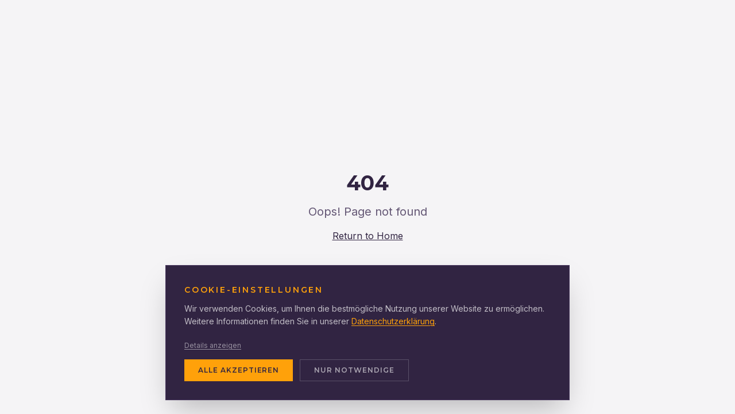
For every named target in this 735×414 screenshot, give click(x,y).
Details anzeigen (212, 345)
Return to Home (367, 235)
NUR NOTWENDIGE (354, 370)
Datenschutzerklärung (393, 321)
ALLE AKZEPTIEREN (238, 370)
